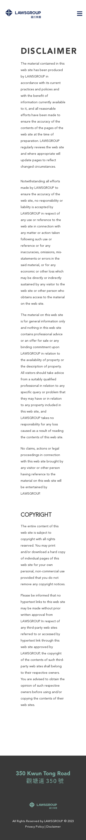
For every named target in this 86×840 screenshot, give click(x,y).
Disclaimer (53, 826)
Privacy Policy (34, 826)
